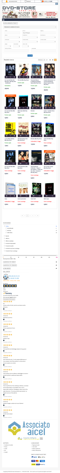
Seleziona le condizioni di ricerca (11, 27)
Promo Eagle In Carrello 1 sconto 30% (10, 96)
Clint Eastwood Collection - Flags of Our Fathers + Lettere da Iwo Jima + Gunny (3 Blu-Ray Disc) (36, 169)
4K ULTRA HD (10, 228)
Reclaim (33, 110)
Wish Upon (46, 198)
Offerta (7, 238)
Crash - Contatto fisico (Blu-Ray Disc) (49, 111)
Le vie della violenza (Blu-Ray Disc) (9, 139)
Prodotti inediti (9, 246)
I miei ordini (34, 446)
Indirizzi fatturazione (36, 450)
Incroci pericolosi (22, 198)
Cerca (30, 55)
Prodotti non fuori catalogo (12, 248)
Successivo (12, 299)
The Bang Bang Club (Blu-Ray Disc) (23, 139)
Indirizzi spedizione (36, 448)
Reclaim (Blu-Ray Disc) (36, 138)
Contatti (6, 452)
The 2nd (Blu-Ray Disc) (23, 80)
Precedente (6, 299)
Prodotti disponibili (10, 243)
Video (7, 226)
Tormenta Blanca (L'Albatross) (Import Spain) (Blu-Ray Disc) (36, 82)
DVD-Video (9, 232)
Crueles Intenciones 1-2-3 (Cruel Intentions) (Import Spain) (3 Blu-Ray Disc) (49, 82)
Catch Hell (33, 198)
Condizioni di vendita (8, 445)
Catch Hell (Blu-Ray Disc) (48, 139)
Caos (6, 198)
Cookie (5, 448)
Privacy (5, 446)
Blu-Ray (9, 230)
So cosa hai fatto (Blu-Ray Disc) (10, 111)
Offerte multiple (9, 241)
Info (5, 450)
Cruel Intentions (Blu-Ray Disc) (23, 167)
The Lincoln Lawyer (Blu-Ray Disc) (48, 167)
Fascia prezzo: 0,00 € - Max (9, 258)
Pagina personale (35, 445)
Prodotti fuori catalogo (11, 251)
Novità (7, 236)
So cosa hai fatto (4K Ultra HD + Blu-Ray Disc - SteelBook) (10, 82)
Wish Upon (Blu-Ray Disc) (22, 111)
